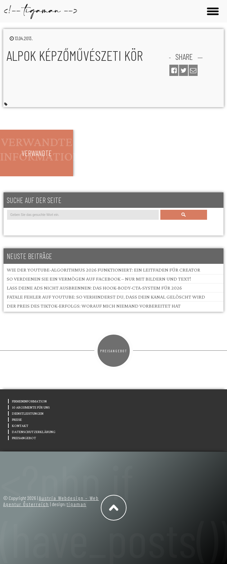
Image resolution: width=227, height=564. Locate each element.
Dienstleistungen (27, 413)
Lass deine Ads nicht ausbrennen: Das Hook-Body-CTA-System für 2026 (94, 288)
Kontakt (20, 425)
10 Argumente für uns (31, 407)
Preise (17, 419)
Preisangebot (113, 350)
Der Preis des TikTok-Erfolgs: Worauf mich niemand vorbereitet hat (94, 306)
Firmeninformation (29, 401)
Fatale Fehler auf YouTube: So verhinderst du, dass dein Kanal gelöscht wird (106, 297)
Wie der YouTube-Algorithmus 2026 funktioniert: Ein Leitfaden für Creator (103, 270)
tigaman (76, 504)
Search (184, 215)
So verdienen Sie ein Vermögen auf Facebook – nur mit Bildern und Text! (99, 279)
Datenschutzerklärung (33, 432)
